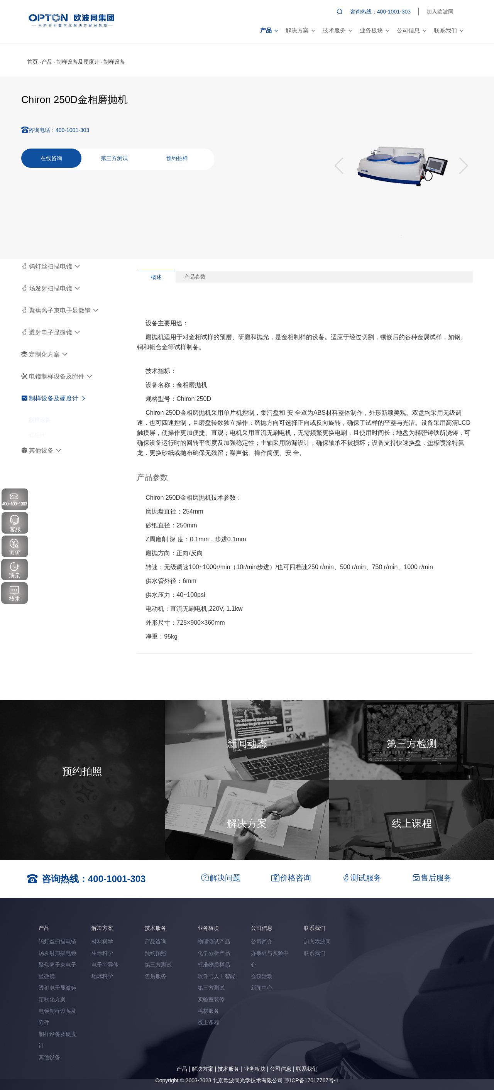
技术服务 (337, 30)
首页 (32, 62)
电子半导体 (104, 965)
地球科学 (102, 976)
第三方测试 (114, 158)
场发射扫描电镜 (50, 288)
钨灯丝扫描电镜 (50, 266)
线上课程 (208, 1022)
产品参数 (195, 277)
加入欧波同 (439, 11)
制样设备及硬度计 (78, 62)
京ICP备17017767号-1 (311, 1080)
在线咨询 (51, 158)
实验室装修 (211, 999)
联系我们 (448, 30)
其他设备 (41, 450)
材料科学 (102, 941)
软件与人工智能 (216, 976)
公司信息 (411, 30)
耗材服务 (208, 1011)
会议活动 (261, 976)
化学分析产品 (214, 953)
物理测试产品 (214, 941)
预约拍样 (177, 158)
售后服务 (155, 976)
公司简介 (261, 941)
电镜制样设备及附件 (57, 376)
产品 (269, 30)
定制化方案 (44, 354)
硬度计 (37, 427)
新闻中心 (261, 988)
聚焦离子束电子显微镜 (60, 310)
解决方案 (300, 30)
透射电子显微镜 (50, 332)
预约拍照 (155, 953)
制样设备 (114, 62)
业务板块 (374, 30)
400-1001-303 (72, 130)
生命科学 (102, 953)
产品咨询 (155, 941)
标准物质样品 (214, 965)
